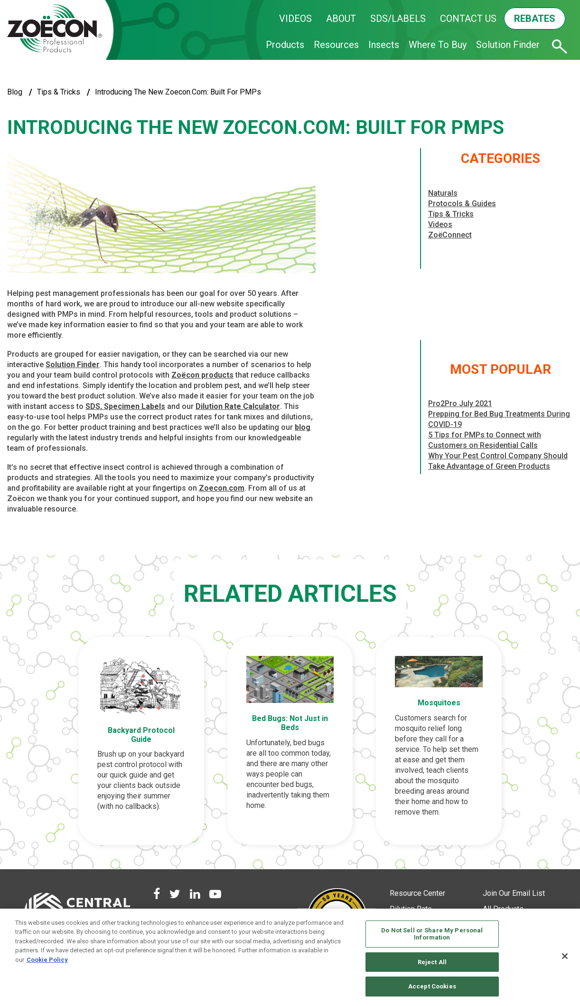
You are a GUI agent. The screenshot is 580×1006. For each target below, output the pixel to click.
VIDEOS (295, 18)
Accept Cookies (432, 986)
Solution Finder (508, 44)
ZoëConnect (450, 234)
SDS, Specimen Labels (125, 406)
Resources (336, 44)
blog (14, 91)
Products (285, 44)
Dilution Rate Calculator (238, 406)
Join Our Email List (514, 895)
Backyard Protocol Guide (145, 732)
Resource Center (417, 895)
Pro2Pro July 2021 (460, 403)
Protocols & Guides (462, 203)
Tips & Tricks (58, 91)
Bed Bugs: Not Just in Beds (290, 721)
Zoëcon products (202, 375)
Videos (440, 224)
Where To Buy (438, 44)
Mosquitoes (434, 701)
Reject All (432, 962)
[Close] (564, 956)
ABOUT (341, 18)
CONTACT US (468, 18)
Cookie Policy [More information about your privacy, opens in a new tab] (47, 959)
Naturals (443, 193)
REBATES (534, 18)
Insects (383, 44)
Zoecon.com (221, 488)
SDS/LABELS (398, 18)
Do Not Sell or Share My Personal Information (432, 934)
